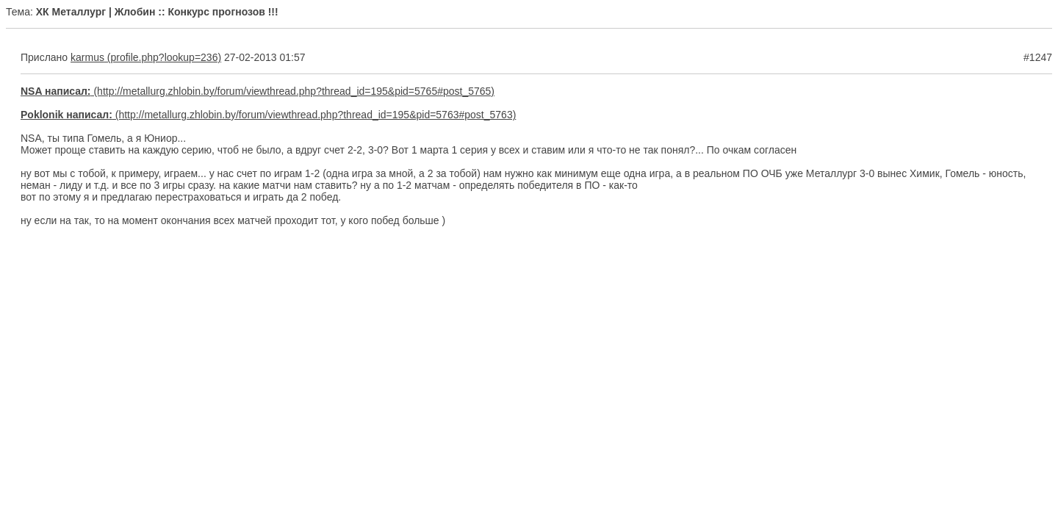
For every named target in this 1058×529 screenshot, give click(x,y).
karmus (87, 57)
